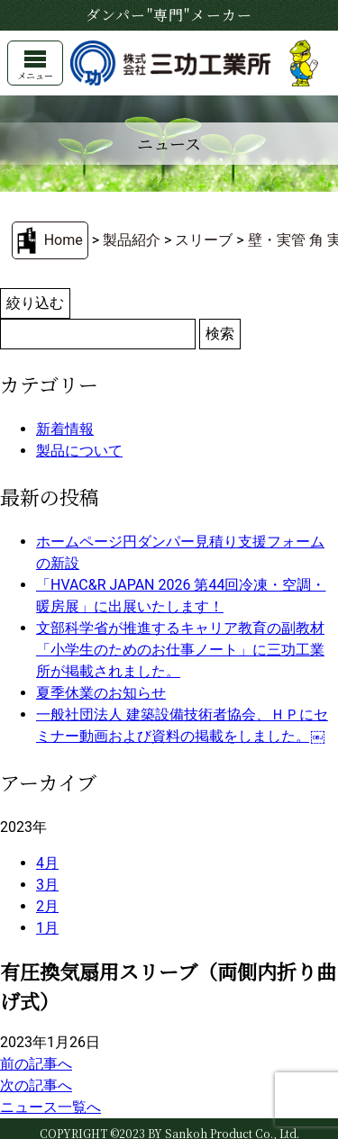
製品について (79, 450)
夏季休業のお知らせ (101, 692)
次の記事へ (36, 1085)
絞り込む (35, 303)
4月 (47, 863)
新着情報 (65, 429)
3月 (47, 884)
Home (63, 240)
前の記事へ (36, 1063)
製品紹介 (131, 240)
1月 (47, 927)
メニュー (35, 66)
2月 (47, 906)
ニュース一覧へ (50, 1107)
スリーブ (204, 240)
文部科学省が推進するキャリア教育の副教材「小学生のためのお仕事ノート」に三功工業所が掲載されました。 (180, 649)
